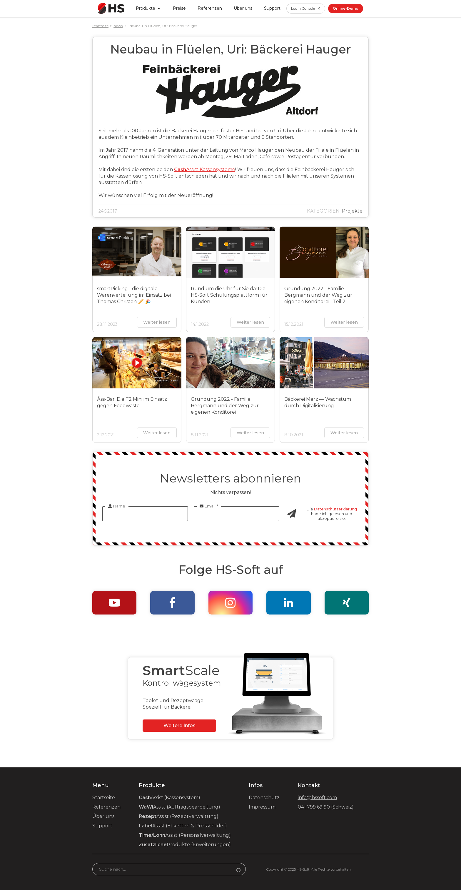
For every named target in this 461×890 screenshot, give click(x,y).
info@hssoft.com (317, 797)
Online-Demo (345, 8)
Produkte (185, 844)
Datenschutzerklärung (335, 509)
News (118, 26)
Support (102, 826)
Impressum (262, 807)
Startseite (100, 26)
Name (117, 506)
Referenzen (210, 8)
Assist (169, 797)
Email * (209, 506)
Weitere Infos (179, 725)
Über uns (243, 8)
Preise (179, 8)
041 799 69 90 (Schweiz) (326, 807)
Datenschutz (264, 797)
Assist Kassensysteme (204, 169)
